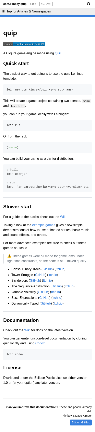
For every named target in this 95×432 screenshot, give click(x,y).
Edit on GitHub (81, 422)
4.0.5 (33, 4)
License (12, 367)
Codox (40, 343)
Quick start (16, 63)
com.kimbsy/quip (14, 4)
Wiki (63, 217)
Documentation (21, 320)
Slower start (17, 206)
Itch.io (60, 269)
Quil (58, 53)
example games (43, 225)
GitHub (48, 269)
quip (10, 33)
